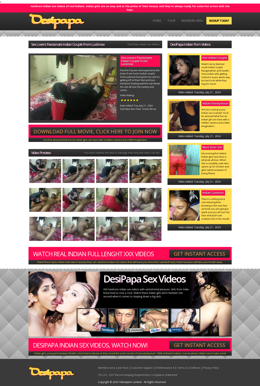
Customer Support (142, 367)
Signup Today (219, 21)
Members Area (192, 21)
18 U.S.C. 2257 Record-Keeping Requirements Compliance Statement (137, 375)
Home (157, 21)
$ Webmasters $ (164, 367)
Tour (171, 21)
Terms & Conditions (188, 367)
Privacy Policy (211, 367)
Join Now (123, 367)
